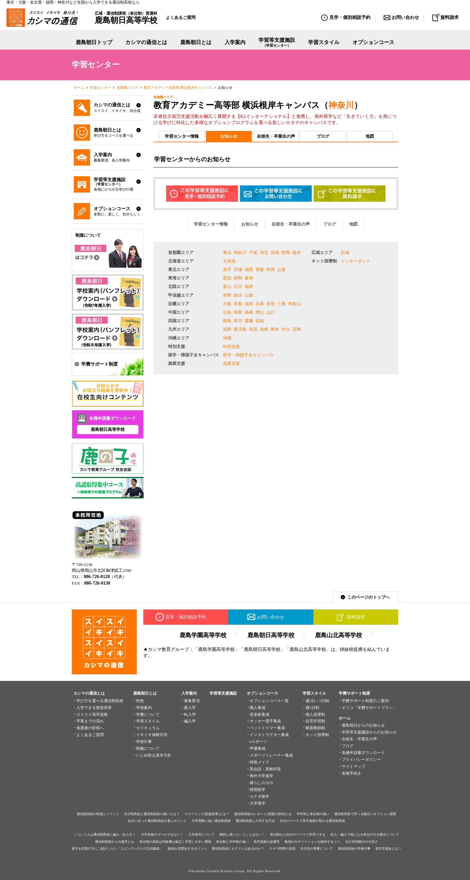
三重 (281, 303)
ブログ (323, 136)
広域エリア (322, 252)
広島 (227, 312)
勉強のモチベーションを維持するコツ (312, 841)
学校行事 (144, 741)
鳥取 (238, 312)
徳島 (227, 320)
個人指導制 (315, 714)
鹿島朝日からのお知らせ (363, 725)
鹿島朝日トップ (94, 42)
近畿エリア (178, 303)
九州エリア (178, 329)
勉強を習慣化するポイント (187, 848)
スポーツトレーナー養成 (271, 755)
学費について (148, 714)
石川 (238, 286)
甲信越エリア (181, 295)
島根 (249, 312)
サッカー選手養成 (265, 721)
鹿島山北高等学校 (338, 635)
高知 (260, 320)
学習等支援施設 (276, 42)
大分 (285, 329)
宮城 (238, 269)
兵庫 (260, 303)
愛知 (227, 277)
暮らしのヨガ (261, 782)
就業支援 (176, 363)
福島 (249, 269)
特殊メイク (259, 762)
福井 (249, 286)
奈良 (270, 303)
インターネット (355, 261)
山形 (281, 269)
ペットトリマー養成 (267, 728)
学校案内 (144, 707)
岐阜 (249, 277)
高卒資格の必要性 (267, 841)
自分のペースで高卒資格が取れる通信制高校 (312, 821)
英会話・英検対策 (265, 769)
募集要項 (192, 701)
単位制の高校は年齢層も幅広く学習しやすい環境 (175, 841)
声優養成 (257, 748)
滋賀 (249, 303)
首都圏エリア (127, 87)
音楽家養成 (259, 714)
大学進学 (257, 803)
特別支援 (176, 346)
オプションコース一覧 (269, 701)
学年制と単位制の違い (313, 814)
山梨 (249, 295)
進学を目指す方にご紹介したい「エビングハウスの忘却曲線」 (117, 848)
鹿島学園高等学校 (203, 635)
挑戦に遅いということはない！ (242, 834)
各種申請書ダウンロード (363, 752)
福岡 (227, 329)
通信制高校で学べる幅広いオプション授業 (365, 814)
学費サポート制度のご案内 (365, 701)
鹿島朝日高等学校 (108, 429)
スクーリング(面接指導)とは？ (206, 814)
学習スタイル (323, 42)
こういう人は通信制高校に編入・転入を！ (105, 834)
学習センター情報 (182, 136)
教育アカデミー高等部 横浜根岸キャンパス (178, 87)
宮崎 (296, 329)
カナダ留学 (259, 796)
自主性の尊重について (316, 848)
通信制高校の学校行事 (354, 848)
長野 (227, 295)
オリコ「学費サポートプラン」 (369, 707)
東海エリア (178, 277)
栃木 (296, 252)
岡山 (260, 312)
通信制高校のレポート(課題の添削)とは (263, 814)
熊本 (275, 329)
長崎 (264, 329)
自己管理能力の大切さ (361, 841)
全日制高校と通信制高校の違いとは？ (152, 814)
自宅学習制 (315, 721)
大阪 (227, 303)
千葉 (253, 252)
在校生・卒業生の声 (276, 136)
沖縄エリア (178, 338)
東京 (227, 252)
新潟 (238, 295)
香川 (238, 320)
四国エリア (178, 320)
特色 (140, 701)
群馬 (285, 252)
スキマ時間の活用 (282, 848)
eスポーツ (258, 741)
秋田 (270, 269)
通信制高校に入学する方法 (255, 821)
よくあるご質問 (181, 17)
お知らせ (228, 136)
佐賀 (253, 329)
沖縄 (227, 338)
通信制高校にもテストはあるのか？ (238, 848)
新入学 (190, 707)
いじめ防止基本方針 (153, 755)
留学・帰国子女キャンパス (193, 355)
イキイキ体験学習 (151, 734)
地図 (370, 136)
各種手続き (351, 773)
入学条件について (201, 834)
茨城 (275, 252)
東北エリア (178, 269)
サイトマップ (353, 766)
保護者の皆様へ (90, 728)
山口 (270, 312)
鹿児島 (240, 329)
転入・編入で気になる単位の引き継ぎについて (365, 834)
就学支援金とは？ (388, 848)
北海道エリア (181, 261)
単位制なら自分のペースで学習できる (297, 834)
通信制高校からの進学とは (114, 841)
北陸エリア (178, 286)
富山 (227, 286)
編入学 (190, 721)
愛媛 (249, 320)
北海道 (229, 261)
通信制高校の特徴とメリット (98, 814)
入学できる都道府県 (94, 707)
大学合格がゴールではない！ (162, 834)
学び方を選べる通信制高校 (99, 701)
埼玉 (264, 252)
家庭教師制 (315, 728)
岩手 (227, 269)
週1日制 (312, 707)
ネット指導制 (324, 261)
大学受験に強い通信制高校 (211, 821)
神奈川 (341, 105)
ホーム (78, 87)
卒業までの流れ (90, 721)
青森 (260, 269)
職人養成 (257, 707)
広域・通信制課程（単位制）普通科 (126, 17)
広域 (345, 252)
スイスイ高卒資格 (92, 714)
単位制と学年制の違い (232, 841)
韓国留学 (257, 789)
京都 (238, 303)
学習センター (100, 87)
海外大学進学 (261, 776)
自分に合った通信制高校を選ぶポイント (157, 821)
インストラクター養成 (269, 734)
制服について (148, 748)
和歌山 (294, 303)
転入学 (190, 714)
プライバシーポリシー (361, 759)
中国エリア (178, 312)
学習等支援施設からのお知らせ (369, 732)
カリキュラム (148, 728)
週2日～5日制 (317, 701)
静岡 (238, 277)
